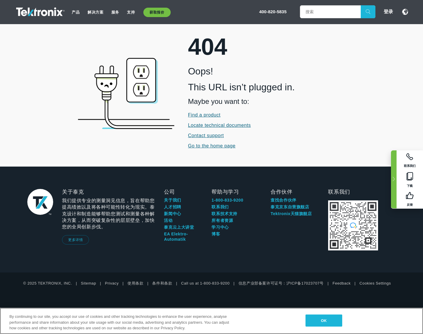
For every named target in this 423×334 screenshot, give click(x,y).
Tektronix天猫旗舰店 (291, 213)
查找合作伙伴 (283, 200)
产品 (76, 12)
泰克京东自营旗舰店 (290, 207)
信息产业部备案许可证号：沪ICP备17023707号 (281, 283)
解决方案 (95, 12)
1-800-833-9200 (227, 200)
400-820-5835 (272, 11)
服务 (115, 12)
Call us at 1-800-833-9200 (205, 283)
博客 (216, 234)
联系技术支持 (224, 213)
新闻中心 (172, 213)
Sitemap (88, 283)
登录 (388, 11)
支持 (131, 12)
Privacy (112, 283)
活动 (168, 220)
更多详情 (75, 240)
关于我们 (172, 200)
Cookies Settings (375, 283)
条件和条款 (162, 283)
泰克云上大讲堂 (179, 227)
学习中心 (220, 227)
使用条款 (135, 283)
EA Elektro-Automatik (176, 237)
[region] (211, 321)
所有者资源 (222, 220)
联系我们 (220, 207)
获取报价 (157, 12)
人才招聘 (172, 207)
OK (324, 320)
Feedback (342, 283)
